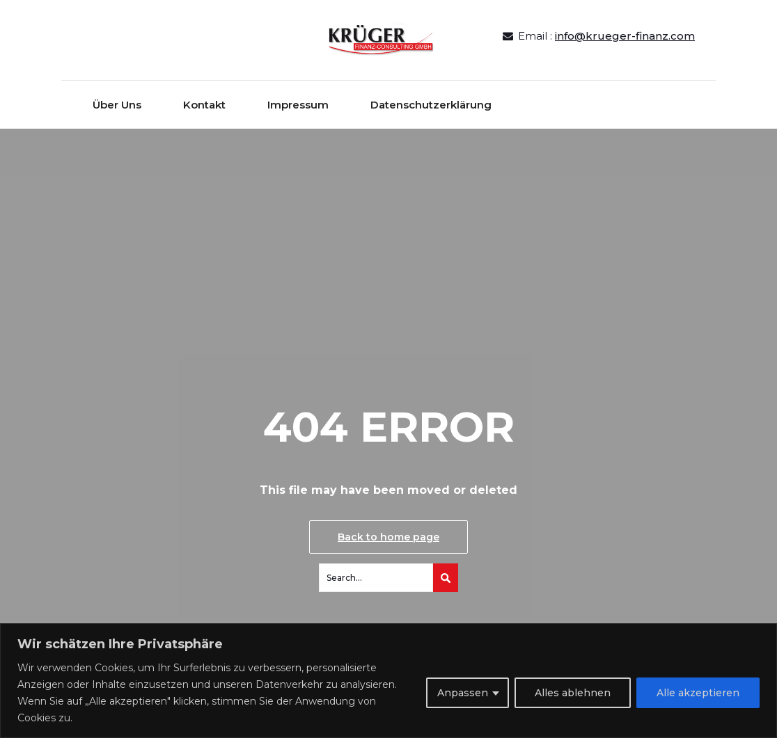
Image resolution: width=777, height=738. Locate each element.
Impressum (298, 104)
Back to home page (388, 537)
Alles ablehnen (573, 693)
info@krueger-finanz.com (625, 35)
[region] (388, 680)
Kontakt (204, 104)
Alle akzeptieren (698, 693)
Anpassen (462, 693)
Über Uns (117, 104)
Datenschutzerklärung (431, 104)
